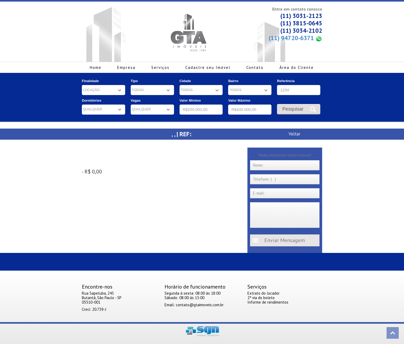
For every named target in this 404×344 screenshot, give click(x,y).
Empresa (126, 67)
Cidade (185, 81)
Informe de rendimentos (267, 302)
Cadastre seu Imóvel (208, 67)
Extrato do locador (263, 293)
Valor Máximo (239, 100)
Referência (285, 81)
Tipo (134, 81)
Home (95, 67)
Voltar (294, 134)
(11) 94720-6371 (295, 38)
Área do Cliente (296, 67)
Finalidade (90, 81)
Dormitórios (91, 100)
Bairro (233, 81)
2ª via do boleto (261, 297)
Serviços (160, 67)
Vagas (136, 100)
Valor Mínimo (190, 100)
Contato (255, 67)
